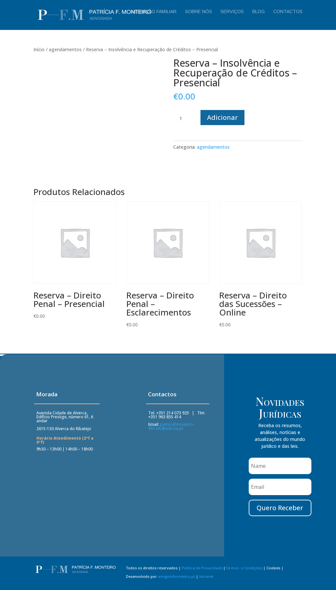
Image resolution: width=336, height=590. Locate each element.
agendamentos (65, 49)
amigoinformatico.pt (176, 577)
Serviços (232, 11)
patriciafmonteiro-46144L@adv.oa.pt (171, 427)
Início (39, 49)
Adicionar (222, 117)
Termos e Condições (243, 569)
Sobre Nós (198, 11)
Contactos (288, 11)
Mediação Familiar (154, 11)
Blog (258, 11)
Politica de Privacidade (202, 569)
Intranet (206, 577)
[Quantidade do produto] (183, 118)
